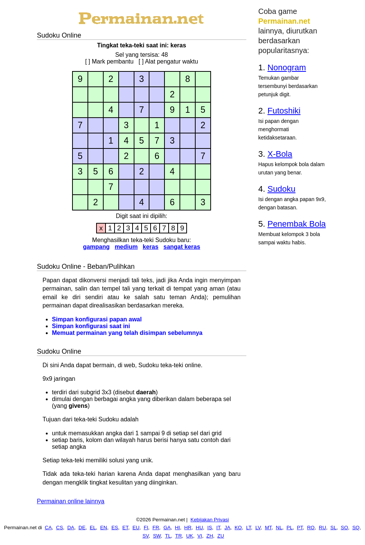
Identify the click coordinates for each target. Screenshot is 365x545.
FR (155, 527)
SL (333, 527)
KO (238, 527)
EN (103, 527)
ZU (220, 536)
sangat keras (181, 247)
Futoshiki (283, 110)
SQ (355, 527)
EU (136, 527)
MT (268, 527)
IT (218, 527)
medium (126, 247)
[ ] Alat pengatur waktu (168, 61)
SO (344, 527)
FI (146, 527)
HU (199, 527)
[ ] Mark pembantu (109, 61)
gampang (96, 247)
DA (70, 527)
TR (178, 536)
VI (200, 536)
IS (209, 527)
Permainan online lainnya (70, 501)
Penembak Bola (296, 224)
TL (168, 536)
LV (258, 527)
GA (166, 527)
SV (145, 536)
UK (189, 536)
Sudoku (281, 189)
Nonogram (286, 67)
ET (125, 527)
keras (150, 247)
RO (311, 527)
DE (82, 527)
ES (115, 527)
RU (322, 527)
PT (300, 527)
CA (48, 527)
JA (228, 527)
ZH (210, 536)
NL (279, 527)
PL (290, 527)
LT (248, 527)
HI (177, 527)
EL (93, 527)
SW (157, 536)
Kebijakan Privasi (209, 519)
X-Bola (279, 154)
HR (188, 527)
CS (59, 527)
